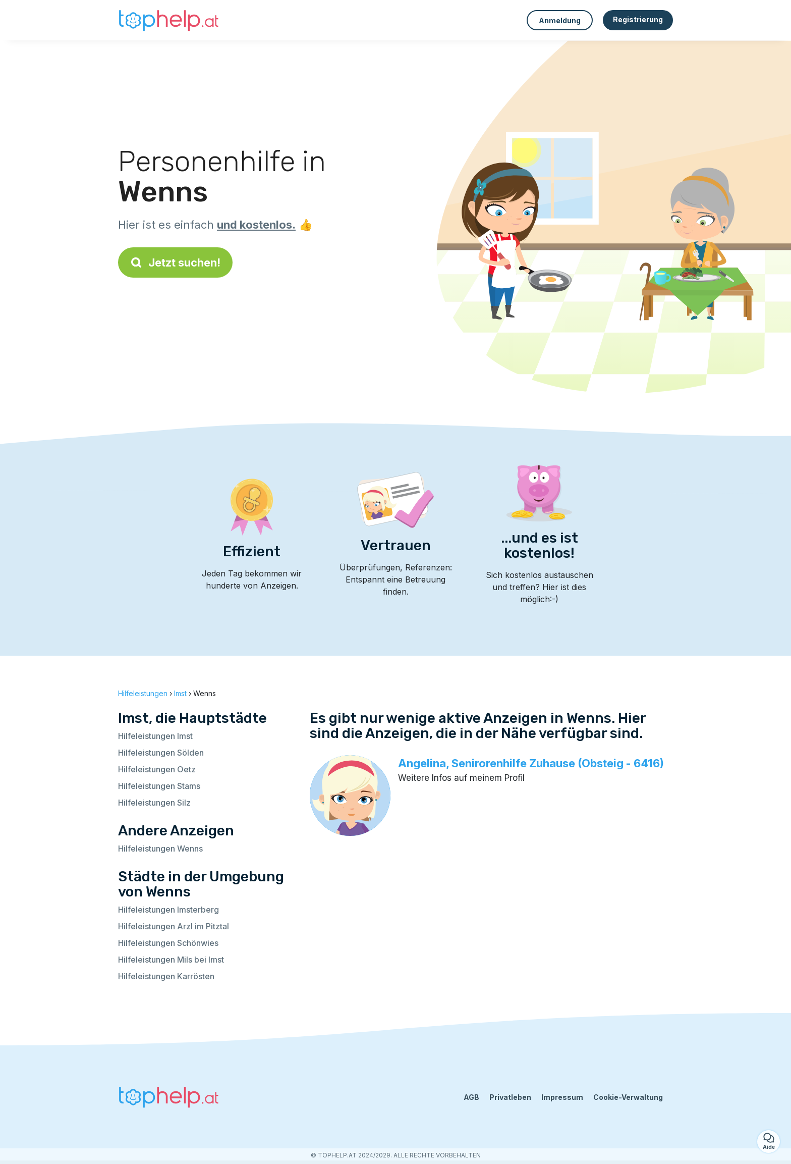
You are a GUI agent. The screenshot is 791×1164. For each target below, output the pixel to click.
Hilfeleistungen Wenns (160, 848)
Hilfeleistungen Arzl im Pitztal (173, 926)
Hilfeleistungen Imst (155, 736)
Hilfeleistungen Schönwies (168, 943)
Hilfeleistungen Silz (154, 803)
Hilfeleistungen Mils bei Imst (171, 960)
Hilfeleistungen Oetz (157, 769)
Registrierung (638, 19)
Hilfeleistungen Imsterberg (168, 910)
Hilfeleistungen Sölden (161, 753)
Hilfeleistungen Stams (159, 786)
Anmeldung (560, 20)
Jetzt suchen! (175, 262)
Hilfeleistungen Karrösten (166, 976)
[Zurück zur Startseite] (168, 20)
